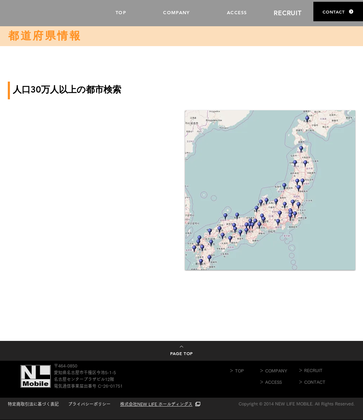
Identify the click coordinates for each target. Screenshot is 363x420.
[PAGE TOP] (181, 350)
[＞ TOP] (244, 370)
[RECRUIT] (288, 13)
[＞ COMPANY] (278, 370)
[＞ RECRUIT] (317, 370)
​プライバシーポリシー (89, 404)
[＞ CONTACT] (317, 382)
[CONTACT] (338, 11)
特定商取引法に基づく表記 (33, 404)
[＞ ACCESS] (278, 382)
